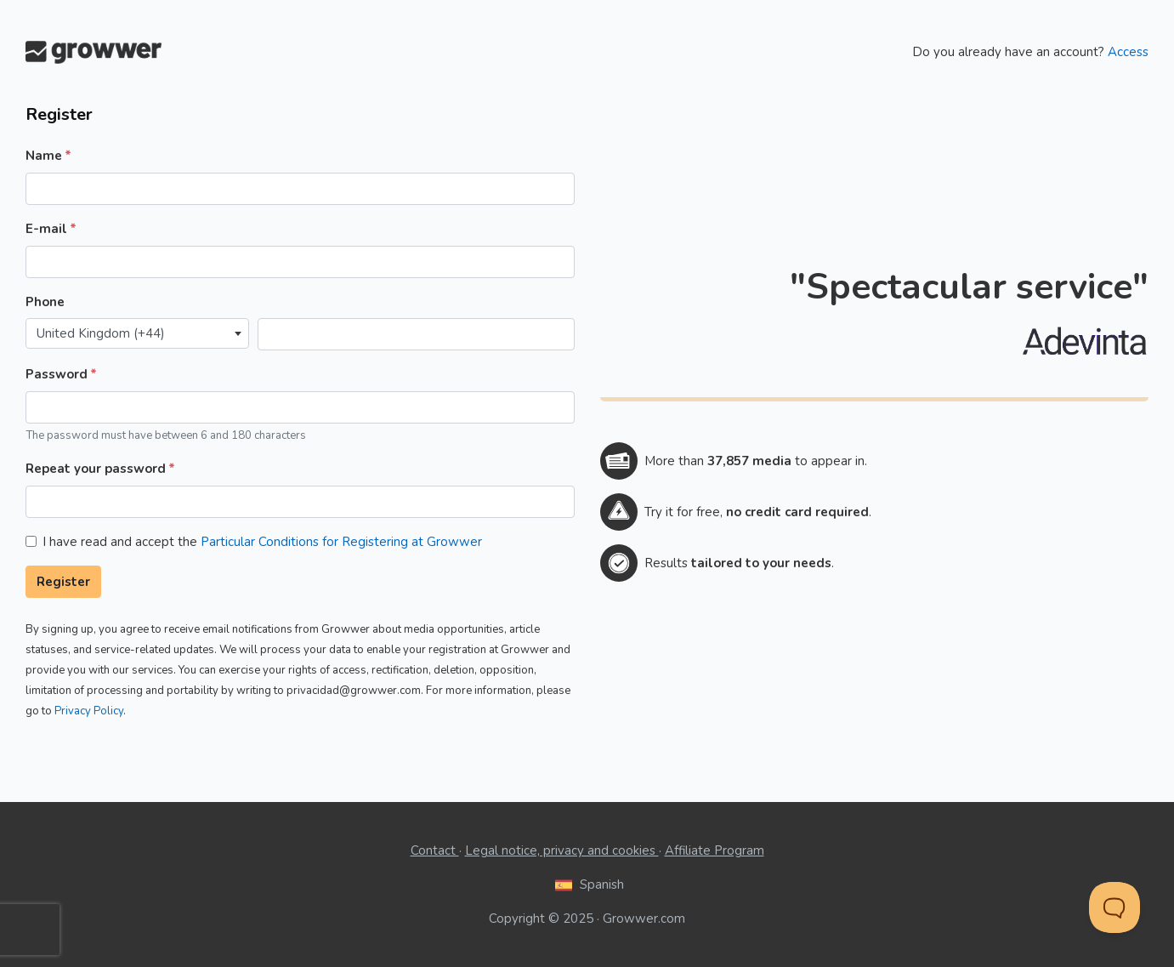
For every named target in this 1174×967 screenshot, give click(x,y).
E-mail (46, 228)
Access (1128, 51)
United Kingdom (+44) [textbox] (101, 333)
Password (57, 374)
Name (44, 155)
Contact (435, 850)
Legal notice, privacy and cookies (562, 850)
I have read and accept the (262, 541)
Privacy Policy (88, 711)
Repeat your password (96, 468)
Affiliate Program (714, 850)
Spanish (587, 884)
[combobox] (137, 334)
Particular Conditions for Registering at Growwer (341, 541)
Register (63, 581)
